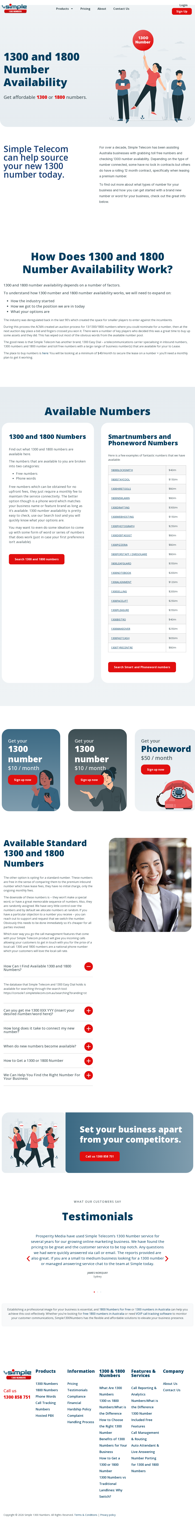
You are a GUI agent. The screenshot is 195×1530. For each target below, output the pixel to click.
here (45, 353)
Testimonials (77, 1397)
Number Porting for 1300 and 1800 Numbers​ (145, 1471)
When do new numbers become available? (40, 1052)
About (102, 10)
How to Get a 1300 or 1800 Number (33, 1067)
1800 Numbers (47, 1397)
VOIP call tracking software (154, 1320)
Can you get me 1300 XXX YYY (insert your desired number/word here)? (39, 1019)
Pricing (85, 10)
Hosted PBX (45, 1422)
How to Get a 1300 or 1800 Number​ (109, 1471)
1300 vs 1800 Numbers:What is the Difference (112, 1413)
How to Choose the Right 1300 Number (111, 1432)
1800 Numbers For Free (115, 1316)
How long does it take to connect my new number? (39, 1037)
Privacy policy (108, 1521)
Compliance (76, 1403)
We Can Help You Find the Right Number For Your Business (42, 1083)
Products (64, 10)
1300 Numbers (47, 1390)
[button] (48, 975)
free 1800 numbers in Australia (103, 1320)
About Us (170, 1390)
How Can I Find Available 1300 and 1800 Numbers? (37, 974)
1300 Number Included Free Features (141, 1426)
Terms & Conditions (85, 1521)
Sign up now (23, 781)
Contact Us (121, 10)
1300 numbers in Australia (152, 1316)
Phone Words (46, 1403)
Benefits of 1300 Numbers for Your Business (113, 1452)
